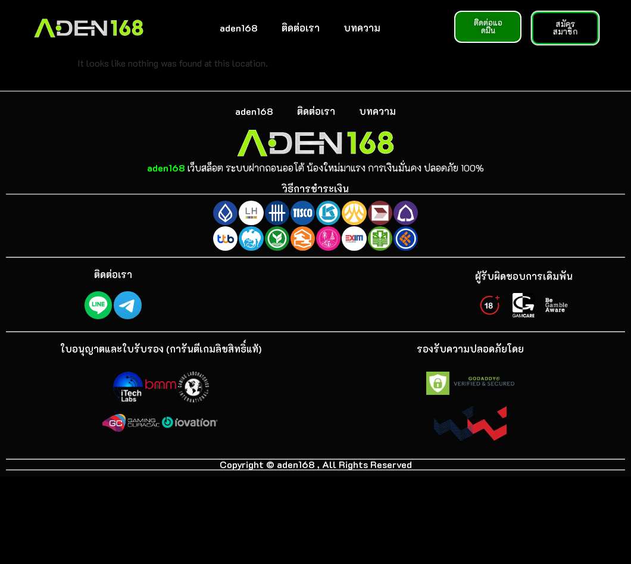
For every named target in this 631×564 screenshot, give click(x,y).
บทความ (361, 27)
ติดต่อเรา (301, 27)
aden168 (239, 27)
